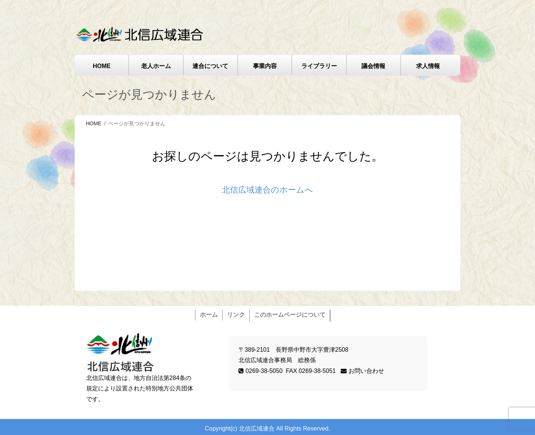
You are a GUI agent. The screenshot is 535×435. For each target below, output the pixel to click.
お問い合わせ (362, 371)
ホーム (209, 315)
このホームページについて (289, 315)
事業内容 (265, 66)
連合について (210, 66)
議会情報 (373, 66)
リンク (236, 315)
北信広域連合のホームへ (267, 189)
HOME (102, 66)
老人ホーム (156, 66)
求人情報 (428, 66)
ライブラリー (319, 66)
